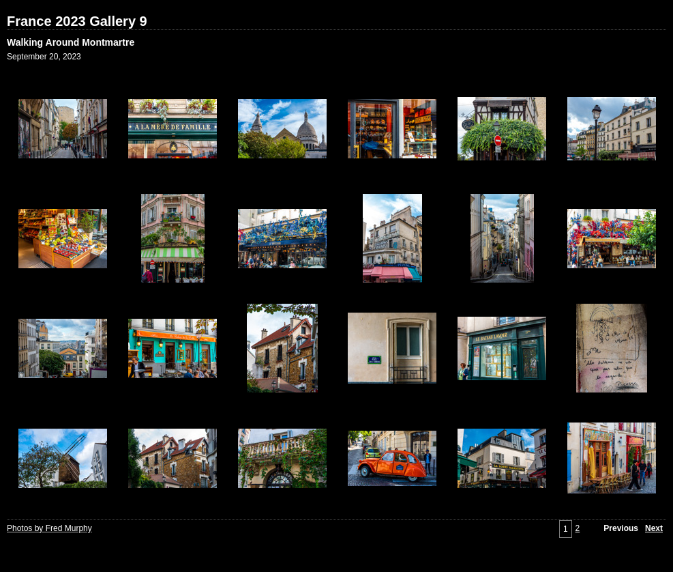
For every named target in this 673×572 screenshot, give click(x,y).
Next (654, 528)
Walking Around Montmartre (70, 42)
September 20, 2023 (44, 56)
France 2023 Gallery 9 (77, 21)
